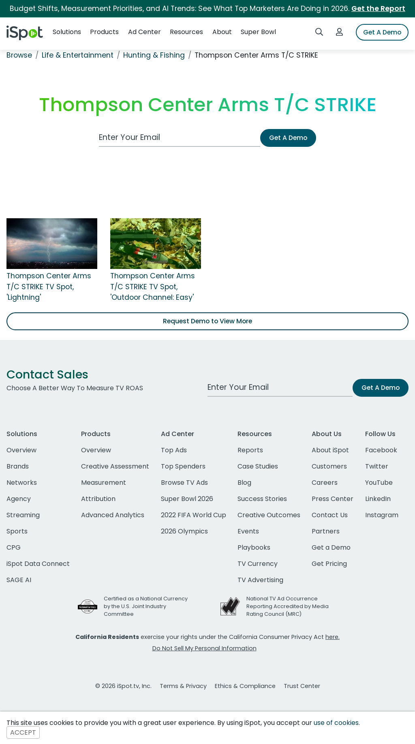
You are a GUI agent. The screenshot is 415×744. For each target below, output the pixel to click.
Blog (244, 482)
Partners (326, 531)
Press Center (332, 498)
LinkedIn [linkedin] (378, 498)
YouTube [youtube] (379, 482)
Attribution (98, 498)
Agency (18, 498)
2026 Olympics (184, 531)
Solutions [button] (67, 32)
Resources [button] (186, 32)
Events (248, 531)
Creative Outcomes (268, 515)
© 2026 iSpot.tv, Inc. (123, 686)
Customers (329, 466)
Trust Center (302, 686)
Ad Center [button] (144, 32)
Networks (21, 482)
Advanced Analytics (112, 515)
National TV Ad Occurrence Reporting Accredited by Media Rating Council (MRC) (287, 606)
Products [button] (104, 32)
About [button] (222, 32)
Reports (250, 450)
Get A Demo (382, 32)
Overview (21, 450)
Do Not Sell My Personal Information (204, 648)
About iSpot (330, 450)
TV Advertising (260, 580)
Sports (17, 531)
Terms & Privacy (183, 686)
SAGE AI (18, 580)
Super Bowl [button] (258, 32)
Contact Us (330, 515)
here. (332, 637)
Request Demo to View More (207, 321)
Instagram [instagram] (381, 515)
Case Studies (257, 466)
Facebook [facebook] (381, 450)
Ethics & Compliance (245, 686)
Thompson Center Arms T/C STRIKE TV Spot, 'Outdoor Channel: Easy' (152, 286)
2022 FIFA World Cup (193, 515)
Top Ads (174, 450)
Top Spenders (183, 466)
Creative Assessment (115, 466)
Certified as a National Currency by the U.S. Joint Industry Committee (146, 606)
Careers (325, 482)
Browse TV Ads (184, 482)
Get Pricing (329, 563)
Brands (17, 466)
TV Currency (257, 563)
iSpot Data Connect (38, 563)
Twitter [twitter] (376, 466)
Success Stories (262, 498)
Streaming (23, 515)
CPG (13, 547)
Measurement (103, 482)
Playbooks (253, 547)
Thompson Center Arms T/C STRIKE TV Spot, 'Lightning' (48, 286)
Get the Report (378, 8)
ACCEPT (23, 732)
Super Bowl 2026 (187, 498)
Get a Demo (331, 547)
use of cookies (336, 722)
